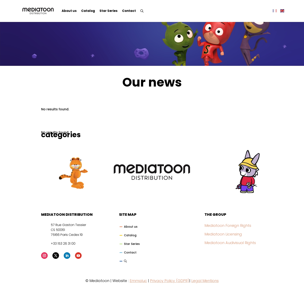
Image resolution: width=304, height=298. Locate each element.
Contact (129, 11)
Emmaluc (138, 280)
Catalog (88, 11)
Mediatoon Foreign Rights (228, 225)
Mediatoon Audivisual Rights (230, 242)
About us (69, 11)
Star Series (108, 11)
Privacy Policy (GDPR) (169, 280)
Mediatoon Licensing (223, 234)
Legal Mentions (205, 280)
